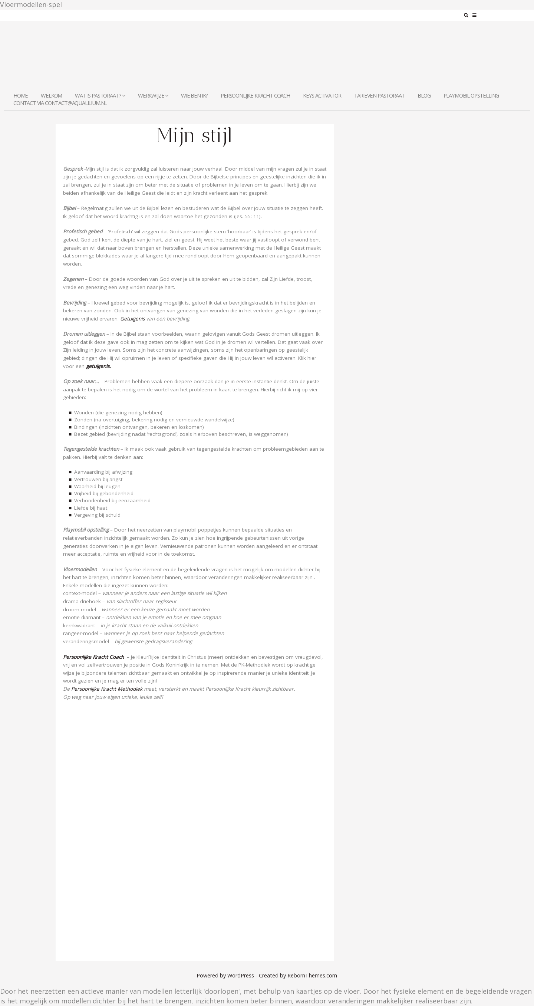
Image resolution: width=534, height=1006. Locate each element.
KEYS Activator (322, 95)
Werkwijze (153, 95)
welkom (51, 95)
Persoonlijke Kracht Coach (255, 95)
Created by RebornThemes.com (298, 975)
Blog (424, 95)
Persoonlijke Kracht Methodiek (106, 689)
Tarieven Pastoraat (379, 95)
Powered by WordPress (225, 975)
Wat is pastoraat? (100, 95)
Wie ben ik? (194, 95)
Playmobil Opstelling (471, 95)
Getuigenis (132, 318)
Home (20, 95)
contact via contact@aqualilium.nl (60, 102)
